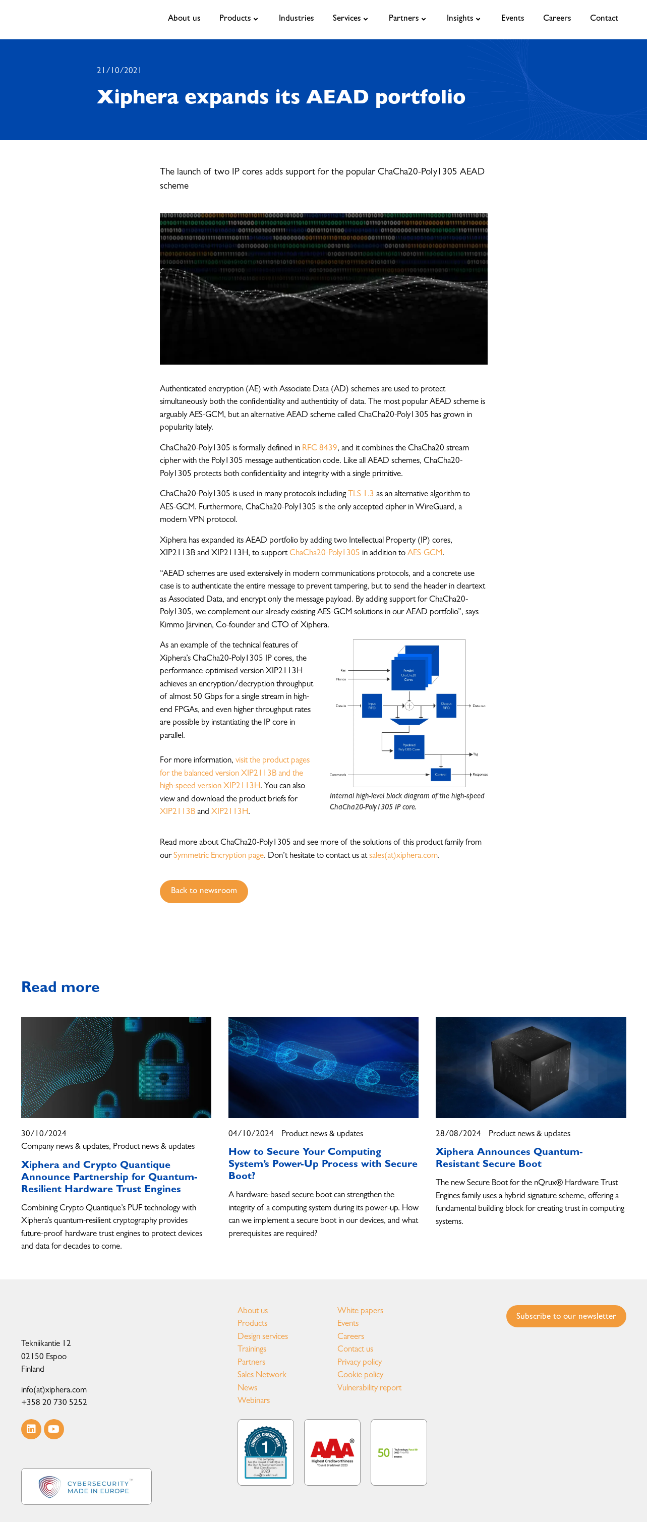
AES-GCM (424, 553)
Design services (263, 1337)
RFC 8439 (319, 448)
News (247, 1388)
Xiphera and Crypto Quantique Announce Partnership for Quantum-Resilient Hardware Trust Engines (109, 1178)
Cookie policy (360, 1375)
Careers (350, 1337)
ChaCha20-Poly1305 (324, 553)
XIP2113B (177, 812)
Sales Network (262, 1375)
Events (348, 1324)
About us (253, 1311)
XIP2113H (229, 812)
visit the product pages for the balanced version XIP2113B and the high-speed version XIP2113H (235, 773)
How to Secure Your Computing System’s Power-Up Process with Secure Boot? (323, 1165)
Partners (251, 1363)
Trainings (252, 1349)
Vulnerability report (369, 1388)
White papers (360, 1311)
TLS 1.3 (361, 494)
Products (252, 1324)
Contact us (355, 1349)
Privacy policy (359, 1363)
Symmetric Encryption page (218, 856)
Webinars (254, 1401)
